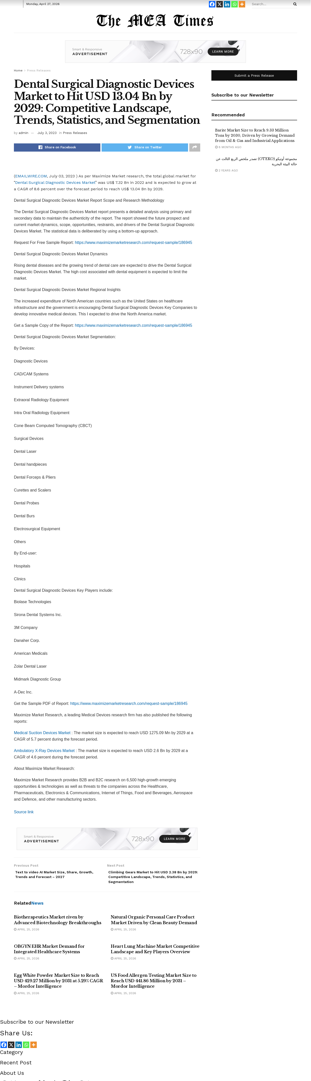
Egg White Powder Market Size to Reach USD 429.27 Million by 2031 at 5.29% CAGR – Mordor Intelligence (58, 985)
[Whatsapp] (234, 4)
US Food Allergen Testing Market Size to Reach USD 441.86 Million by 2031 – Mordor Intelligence (153, 985)
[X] (219, 4)
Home (18, 70)
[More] (242, 4)
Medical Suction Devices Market (42, 734)
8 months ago (228, 147)
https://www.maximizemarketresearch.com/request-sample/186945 (133, 244)
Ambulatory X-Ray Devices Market (44, 752)
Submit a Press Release (254, 75)
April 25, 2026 (26, 933)
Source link (24, 813)
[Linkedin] (227, 4)
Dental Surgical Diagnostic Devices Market (55, 183)
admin (23, 133)
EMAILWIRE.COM (31, 177)
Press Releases (39, 70)
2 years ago (226, 170)
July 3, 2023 (47, 133)
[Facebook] (212, 4)
